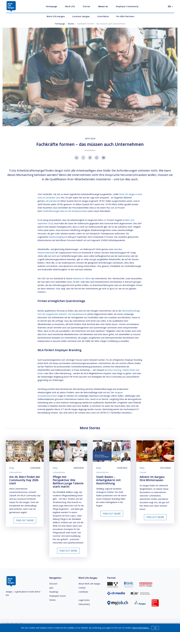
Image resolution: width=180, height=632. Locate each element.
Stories (71, 23)
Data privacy (84, 604)
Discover (53, 583)
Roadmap (53, 591)
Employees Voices (57, 596)
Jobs (51, 587)
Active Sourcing (114, 370)
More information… (141, 627)
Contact (82, 587)
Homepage (60, 23)
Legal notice (84, 600)
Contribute (83, 591)
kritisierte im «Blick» (82, 278)
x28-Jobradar (51, 201)
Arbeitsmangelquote (58, 237)
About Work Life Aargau (89, 583)
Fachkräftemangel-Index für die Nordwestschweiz (65, 211)
